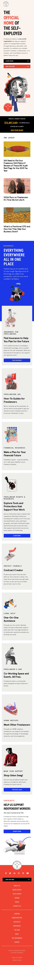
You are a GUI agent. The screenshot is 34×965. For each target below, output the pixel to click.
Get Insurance (17, 938)
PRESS (17, 902)
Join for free (17, 879)
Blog (17, 934)
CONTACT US (17, 906)
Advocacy (17, 922)
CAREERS (17, 914)
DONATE (17, 898)
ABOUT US (17, 886)
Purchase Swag (17, 789)
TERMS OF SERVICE (17, 957)
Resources (17, 926)
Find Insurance (17, 360)
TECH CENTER (17, 894)
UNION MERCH (17, 890)
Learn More (17, 61)
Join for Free (17, 66)
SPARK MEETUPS (17, 918)
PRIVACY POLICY (16, 960)
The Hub (17, 930)
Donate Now (17, 831)
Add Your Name (17, 130)
